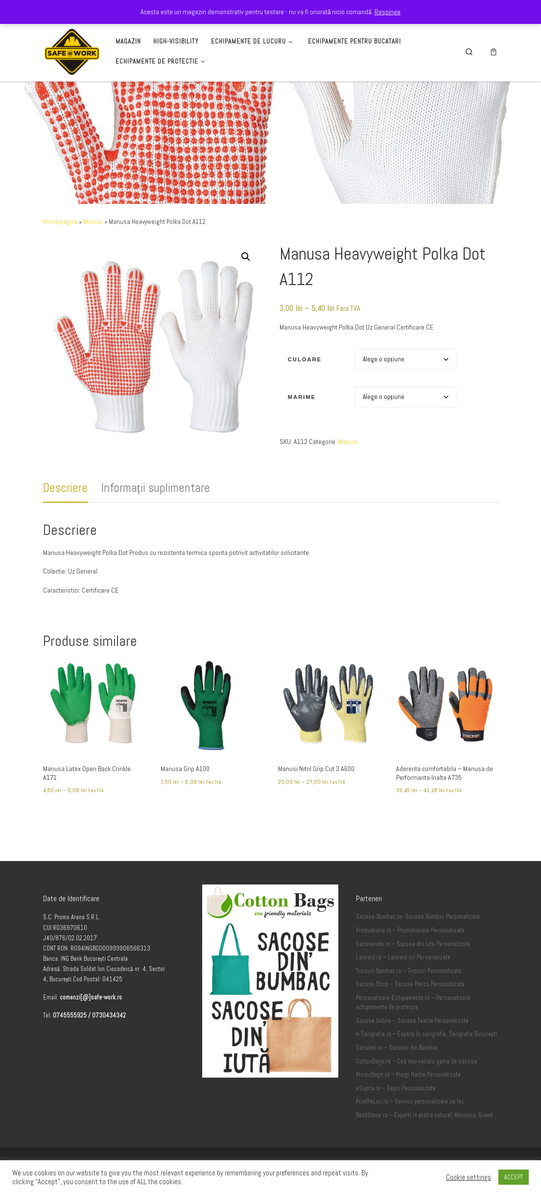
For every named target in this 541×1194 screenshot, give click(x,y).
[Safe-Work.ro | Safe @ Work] (72, 50)
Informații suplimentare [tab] (155, 487)
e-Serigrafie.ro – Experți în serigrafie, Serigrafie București (426, 1034)
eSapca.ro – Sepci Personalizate (396, 1088)
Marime (302, 397)
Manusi (93, 222)
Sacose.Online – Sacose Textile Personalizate (412, 1021)
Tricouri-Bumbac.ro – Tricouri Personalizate (408, 971)
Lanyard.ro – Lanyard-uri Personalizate (403, 957)
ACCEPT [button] (513, 1177)
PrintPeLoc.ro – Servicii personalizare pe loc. (411, 1102)
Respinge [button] (387, 11)
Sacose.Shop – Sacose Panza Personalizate (410, 984)
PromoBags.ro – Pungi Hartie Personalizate (408, 1075)
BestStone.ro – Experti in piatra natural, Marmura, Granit (424, 1115)
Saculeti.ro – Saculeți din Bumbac (397, 1048)
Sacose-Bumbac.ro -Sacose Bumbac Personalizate (418, 917)
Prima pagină (60, 222)
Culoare (305, 359)
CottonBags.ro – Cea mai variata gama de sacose (416, 1061)
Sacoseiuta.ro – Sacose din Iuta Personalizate (413, 944)
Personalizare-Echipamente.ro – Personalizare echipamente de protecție (413, 1003)
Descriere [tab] (65, 487)
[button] (246, 256)
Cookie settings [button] (468, 1177)
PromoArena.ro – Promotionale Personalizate (410, 930)
